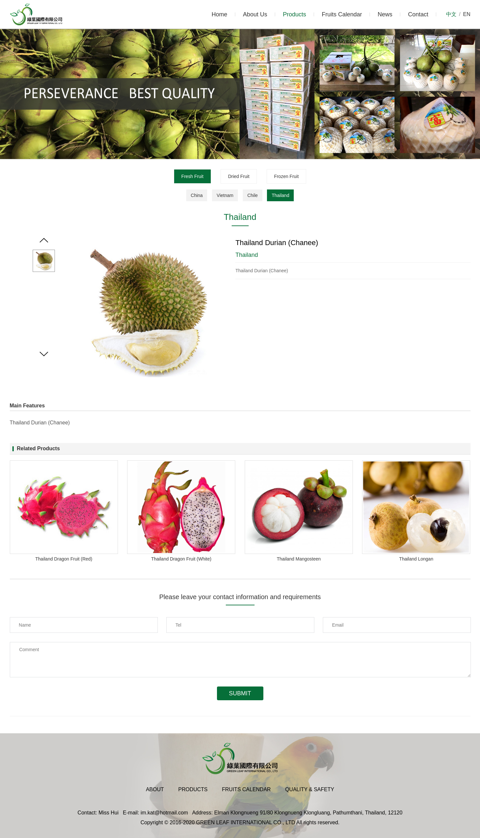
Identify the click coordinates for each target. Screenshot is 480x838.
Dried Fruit (238, 176)
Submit (240, 693)
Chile (252, 195)
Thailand (280, 195)
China (197, 195)
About (155, 789)
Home (219, 14)
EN (466, 14)
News (385, 14)
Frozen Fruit (286, 176)
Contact (418, 14)
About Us (255, 14)
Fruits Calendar (342, 14)
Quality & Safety (309, 789)
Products (294, 14)
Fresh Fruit (192, 176)
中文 (451, 14)
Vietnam (225, 195)
